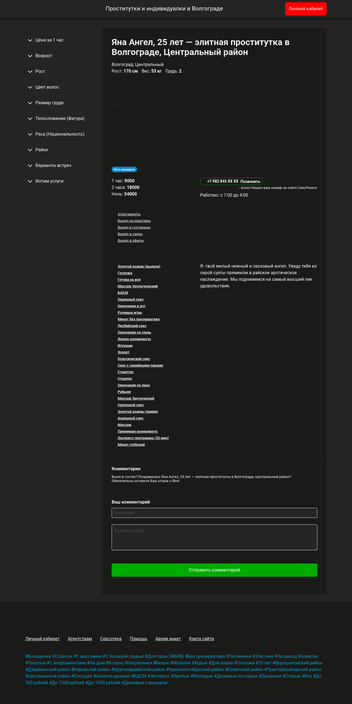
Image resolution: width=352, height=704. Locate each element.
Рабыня (124, 392)
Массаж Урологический (138, 286)
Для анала (222, 663)
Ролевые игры (130, 312)
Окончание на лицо (134, 385)
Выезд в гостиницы (134, 227)
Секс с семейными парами (140, 365)
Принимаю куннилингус (138, 431)
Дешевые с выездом (145, 682)
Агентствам (80, 638)
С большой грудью (124, 656)
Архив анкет (168, 638)
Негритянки (140, 663)
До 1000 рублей (68, 682)
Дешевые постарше (237, 676)
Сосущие (83, 676)
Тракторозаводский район (294, 669)
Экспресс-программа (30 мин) (143, 438)
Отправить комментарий (214, 570)
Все (308, 676)
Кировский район (92, 669)
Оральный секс (131, 299)
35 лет (264, 663)
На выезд (287, 656)
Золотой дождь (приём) (138, 411)
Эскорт (124, 352)
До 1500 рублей (104, 682)
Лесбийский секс (132, 326)
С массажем (89, 656)
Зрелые (181, 676)
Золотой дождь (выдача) (139, 266)
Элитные (264, 656)
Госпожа (125, 273)
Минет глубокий (131, 444)
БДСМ (123, 293)
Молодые (203, 676)
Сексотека (111, 638)
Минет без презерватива (139, 319)
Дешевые (271, 676)
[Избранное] (272, 9)
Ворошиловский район (299, 663)
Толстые (37, 663)
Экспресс (160, 676)
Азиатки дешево (113, 676)
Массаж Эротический (136, 398)
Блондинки (39, 656)
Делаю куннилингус (134, 339)
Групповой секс (131, 405)
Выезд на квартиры (134, 221)
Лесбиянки (240, 656)
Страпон (125, 378)
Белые (162, 663)
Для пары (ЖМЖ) (166, 656)
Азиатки (309, 656)
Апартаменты (129, 214)
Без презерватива (206, 656)
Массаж (124, 425)
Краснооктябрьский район (196, 669)
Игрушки (125, 345)
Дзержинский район (49, 669)
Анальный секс (131, 418)
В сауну (116, 663)
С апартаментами (68, 663)
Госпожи (246, 663)
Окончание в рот (132, 306)
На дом (97, 663)
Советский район (245, 669)
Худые (200, 663)
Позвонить (250, 181)
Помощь (138, 638)
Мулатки (182, 663)
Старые (293, 676)
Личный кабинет (306, 8)
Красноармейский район (139, 669)
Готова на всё (129, 279)
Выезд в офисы (131, 240)
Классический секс (134, 359)
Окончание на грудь (134, 332)
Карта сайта (201, 638)
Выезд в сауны (130, 234)
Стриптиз (126, 372)
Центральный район (49, 676)
